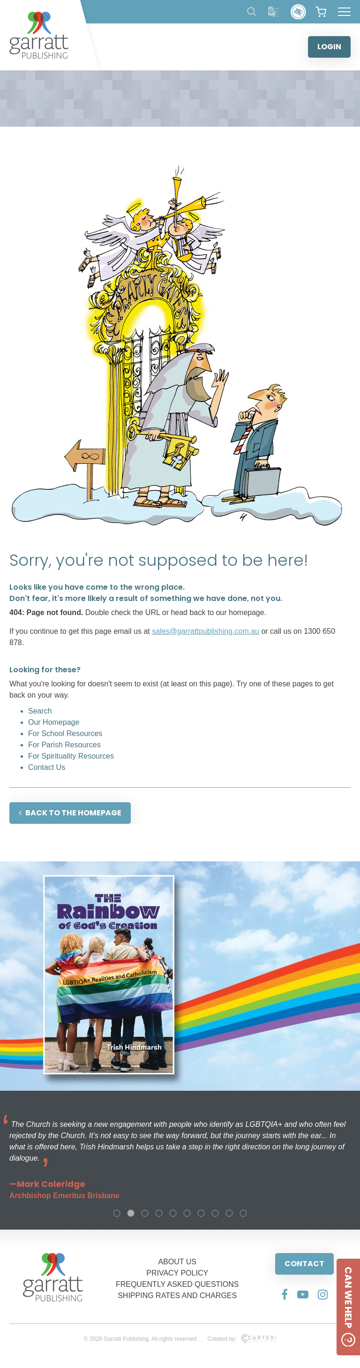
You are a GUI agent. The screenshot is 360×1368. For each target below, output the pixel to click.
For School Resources (65, 733)
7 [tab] (201, 1213)
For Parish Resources (64, 745)
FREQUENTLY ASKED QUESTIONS (177, 1284)
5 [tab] (173, 1213)
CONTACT (304, 1263)
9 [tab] (229, 1213)
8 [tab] (215, 1213)
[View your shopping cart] (320, 12)
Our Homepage (53, 722)
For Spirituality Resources (71, 756)
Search (40, 711)
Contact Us (46, 767)
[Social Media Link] (284, 1294)
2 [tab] (130, 1213)
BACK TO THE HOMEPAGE (70, 812)
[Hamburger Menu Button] (344, 12)
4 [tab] (159, 1213)
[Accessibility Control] (298, 12)
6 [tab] (187, 1213)
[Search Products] (251, 11)
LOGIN (329, 46)
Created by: (241, 1339)
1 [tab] (116, 1213)
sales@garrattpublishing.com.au (205, 631)
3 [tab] (145, 1213)
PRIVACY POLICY (177, 1273)
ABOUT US (177, 1262)
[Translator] (273, 12)
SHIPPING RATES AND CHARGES (177, 1296)
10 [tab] (243, 1213)
